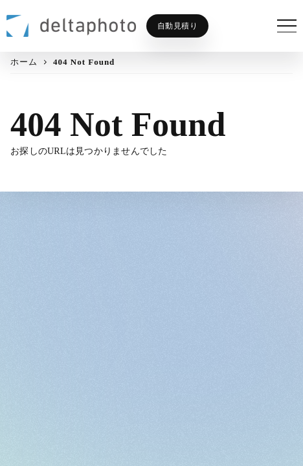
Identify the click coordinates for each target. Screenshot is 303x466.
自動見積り (177, 25)
